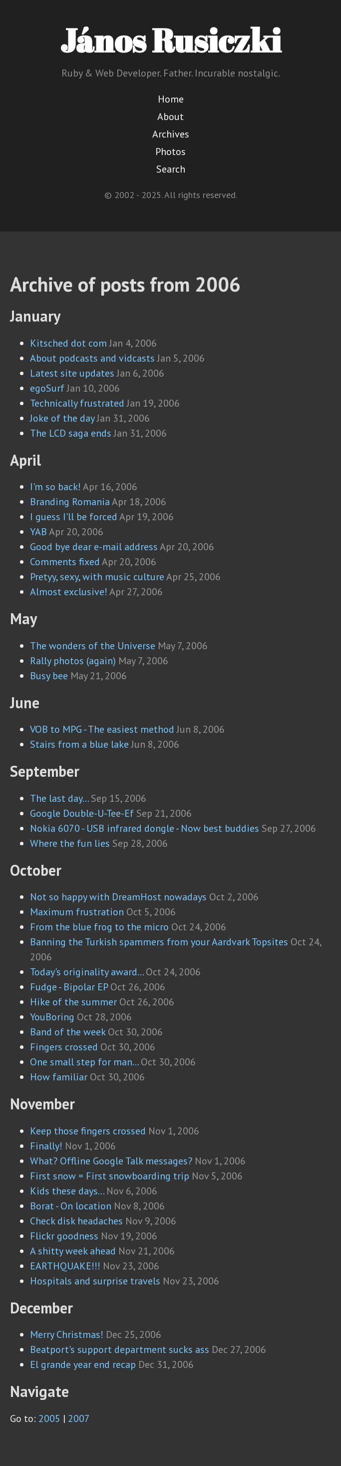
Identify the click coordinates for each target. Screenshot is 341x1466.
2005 (49, 1418)
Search (170, 169)
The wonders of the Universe (92, 645)
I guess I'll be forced (73, 516)
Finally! (46, 1145)
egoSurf (47, 388)
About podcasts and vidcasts (92, 358)
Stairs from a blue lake (79, 744)
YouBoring (52, 1016)
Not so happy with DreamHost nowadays (118, 896)
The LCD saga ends (70, 433)
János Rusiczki (170, 40)
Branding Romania (70, 501)
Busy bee (49, 675)
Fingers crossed (64, 1046)
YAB (38, 531)
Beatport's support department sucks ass (119, 1349)
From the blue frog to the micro (99, 926)
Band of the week (67, 1031)
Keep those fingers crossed (88, 1130)
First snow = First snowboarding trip (109, 1175)
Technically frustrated (77, 403)
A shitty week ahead (73, 1250)
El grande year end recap (83, 1364)
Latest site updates (72, 373)
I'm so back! (55, 486)
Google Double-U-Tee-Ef (82, 813)
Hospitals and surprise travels (95, 1280)
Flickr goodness (64, 1235)
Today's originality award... (86, 971)
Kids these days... (67, 1190)
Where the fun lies (70, 843)
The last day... (59, 798)
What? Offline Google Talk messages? (111, 1160)
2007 (79, 1418)
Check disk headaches (76, 1220)
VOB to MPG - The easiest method (102, 729)
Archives (170, 134)
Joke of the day (62, 418)
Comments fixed (65, 561)
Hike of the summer (73, 1001)
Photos (170, 151)
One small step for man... (84, 1061)
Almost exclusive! (68, 591)
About (170, 116)
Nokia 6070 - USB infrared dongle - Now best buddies (144, 828)
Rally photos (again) (73, 660)
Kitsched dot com (68, 343)
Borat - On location (70, 1205)
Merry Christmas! (66, 1334)
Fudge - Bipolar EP (69, 986)
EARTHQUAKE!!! (65, 1265)
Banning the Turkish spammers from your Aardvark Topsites (159, 941)
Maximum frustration (77, 911)
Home (171, 99)
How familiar (58, 1076)
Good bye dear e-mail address (94, 546)
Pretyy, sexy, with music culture (97, 576)
